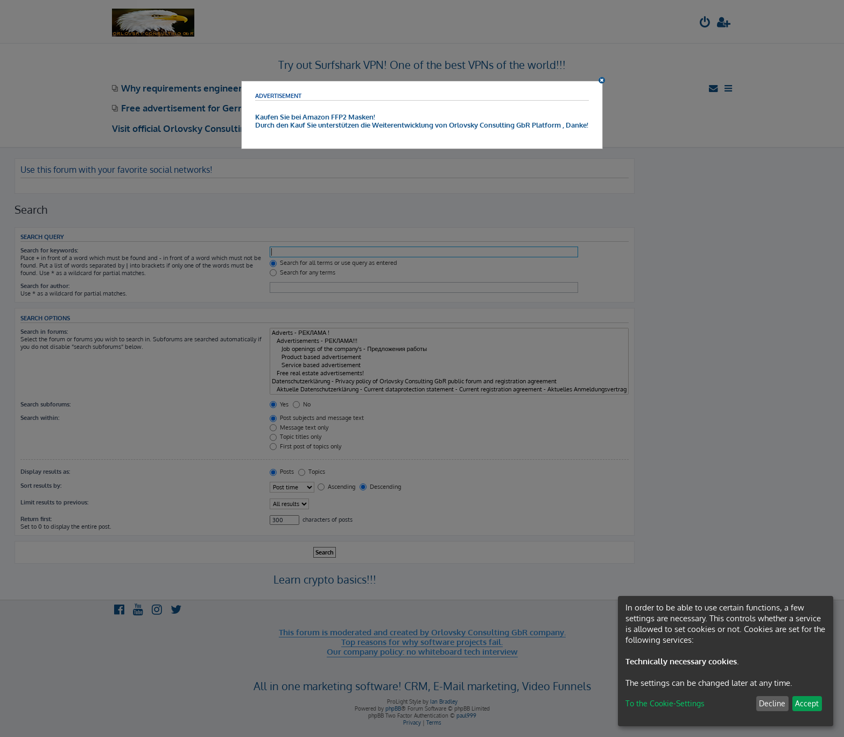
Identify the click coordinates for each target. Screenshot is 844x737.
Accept (807, 703)
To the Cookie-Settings (665, 703)
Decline (772, 703)
